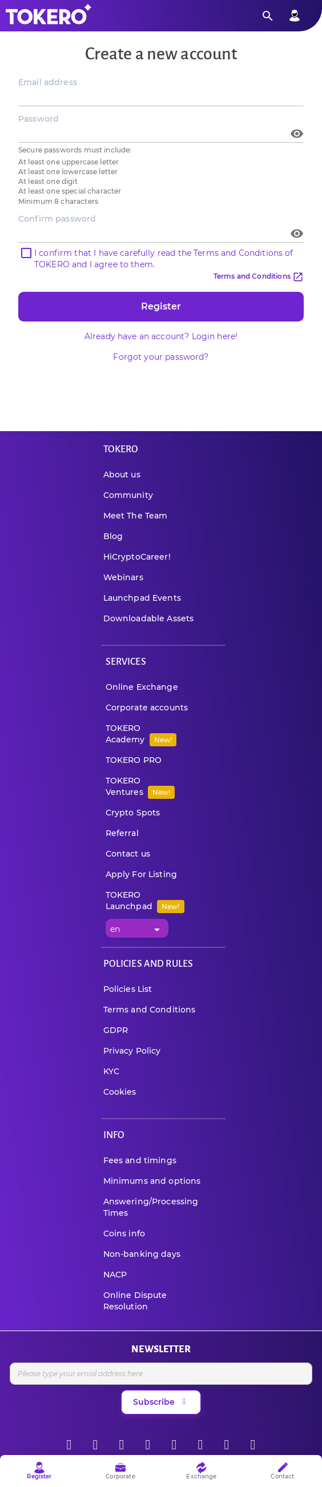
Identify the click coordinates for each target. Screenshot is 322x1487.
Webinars (123, 577)
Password (38, 119)
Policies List (127, 989)
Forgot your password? (160, 357)
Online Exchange (142, 687)
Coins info (124, 1233)
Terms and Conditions (259, 276)
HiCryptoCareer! (137, 557)
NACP (115, 1274)
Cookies (119, 1092)
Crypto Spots (133, 812)
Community (128, 495)
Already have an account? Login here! (161, 336)
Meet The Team (135, 516)
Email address (47, 82)
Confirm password (57, 219)
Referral (122, 833)
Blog (113, 536)
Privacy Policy (132, 1051)
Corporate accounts (147, 707)
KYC (111, 1071)
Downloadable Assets (148, 618)
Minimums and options (152, 1181)
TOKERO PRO (134, 760)
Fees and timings (139, 1160)
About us (121, 474)
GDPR (115, 1030)
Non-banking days (141, 1254)
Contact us (128, 854)
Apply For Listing (142, 874)
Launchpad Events (142, 598)
